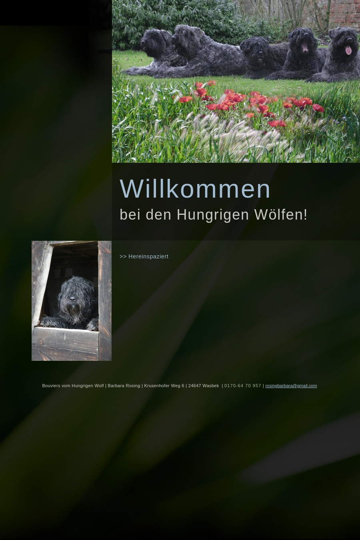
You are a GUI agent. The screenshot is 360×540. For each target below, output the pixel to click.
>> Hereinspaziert (144, 256)
